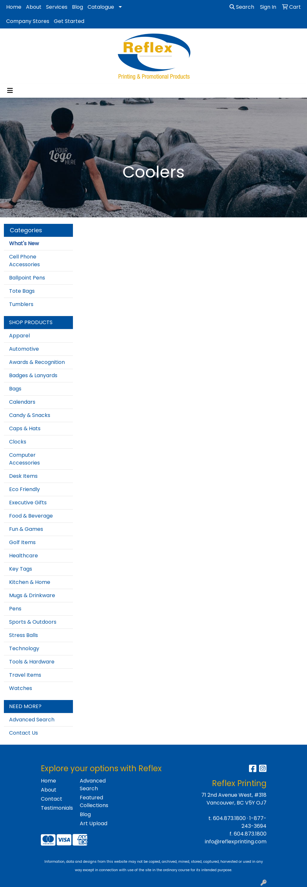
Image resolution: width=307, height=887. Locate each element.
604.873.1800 (229, 818)
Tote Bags (22, 291)
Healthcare (23, 555)
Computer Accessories (24, 458)
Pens (15, 608)
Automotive (24, 349)
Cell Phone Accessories (24, 260)
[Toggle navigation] (10, 90)
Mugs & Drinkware (32, 595)
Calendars (22, 402)
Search (242, 7)
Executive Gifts (28, 502)
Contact (51, 799)
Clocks (17, 441)
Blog (77, 7)
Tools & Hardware (31, 661)
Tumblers (21, 304)
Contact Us (23, 733)
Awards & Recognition (37, 362)
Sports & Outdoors (32, 622)
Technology (24, 648)
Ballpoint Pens (27, 277)
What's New (24, 243)
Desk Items (23, 476)
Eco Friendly (24, 489)
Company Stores (27, 21)
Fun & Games (26, 529)
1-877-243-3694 (254, 822)
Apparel (19, 335)
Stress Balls (23, 635)
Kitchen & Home (29, 582)
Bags (15, 388)
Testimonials (56, 808)
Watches (20, 688)
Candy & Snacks (29, 415)
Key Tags (20, 569)
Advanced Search (31, 719)
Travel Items (25, 675)
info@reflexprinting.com (235, 841)
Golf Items (22, 542)
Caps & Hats (25, 428)
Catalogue (101, 7)
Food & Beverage (31, 516)
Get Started (69, 21)
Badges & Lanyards (33, 375)
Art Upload (93, 823)
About (33, 7)
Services (56, 7)
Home (13, 7)
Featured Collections (94, 801)
